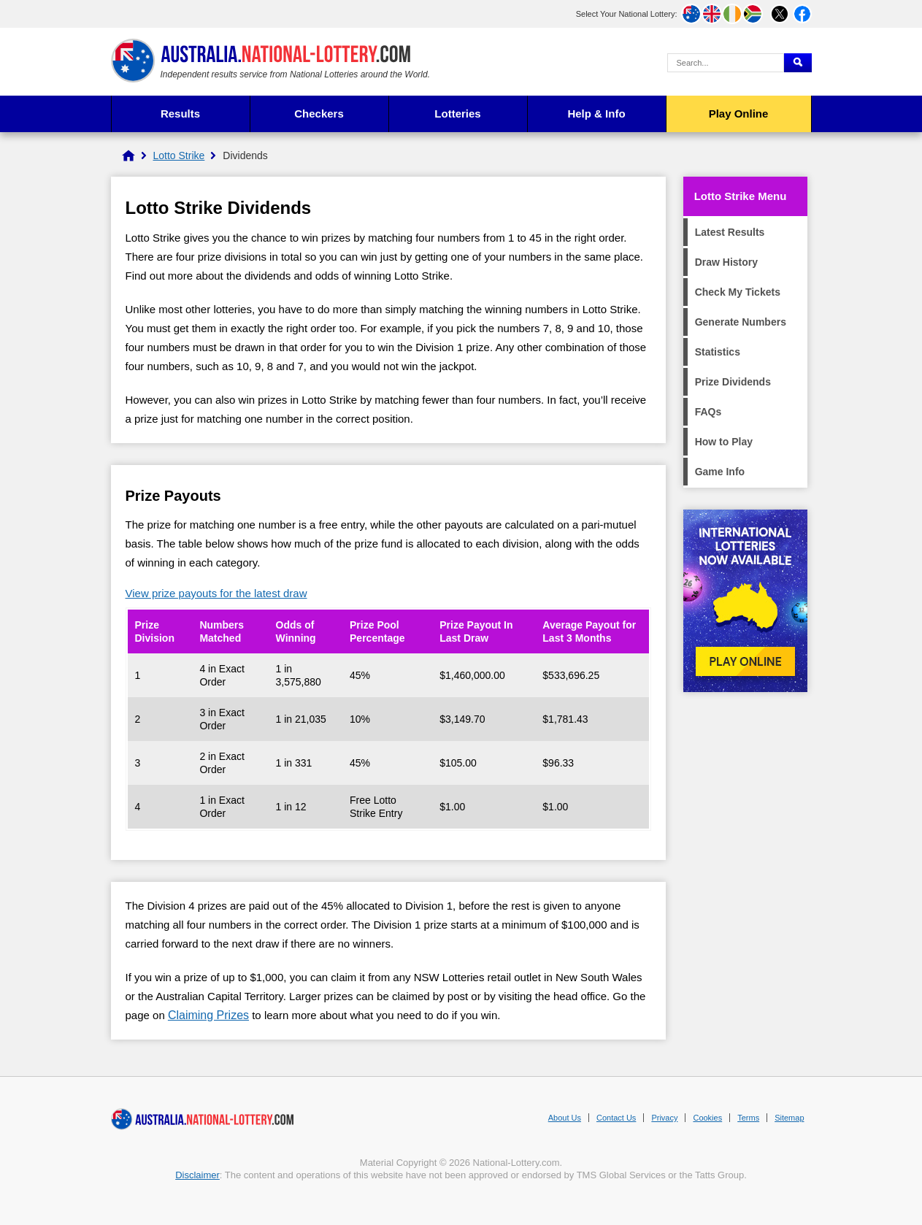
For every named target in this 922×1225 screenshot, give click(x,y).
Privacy (664, 1117)
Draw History (726, 262)
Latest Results (730, 232)
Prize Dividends (733, 382)
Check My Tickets (737, 292)
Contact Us (616, 1117)
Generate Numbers (740, 322)
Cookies (707, 1117)
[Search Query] (725, 62)
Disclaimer (197, 1175)
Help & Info (596, 113)
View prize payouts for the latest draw (216, 593)
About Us (564, 1117)
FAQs (708, 412)
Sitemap (789, 1117)
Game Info (720, 471)
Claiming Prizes (208, 1015)
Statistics (717, 352)
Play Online (739, 113)
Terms (748, 1117)
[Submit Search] (798, 62)
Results (180, 113)
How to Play (724, 442)
